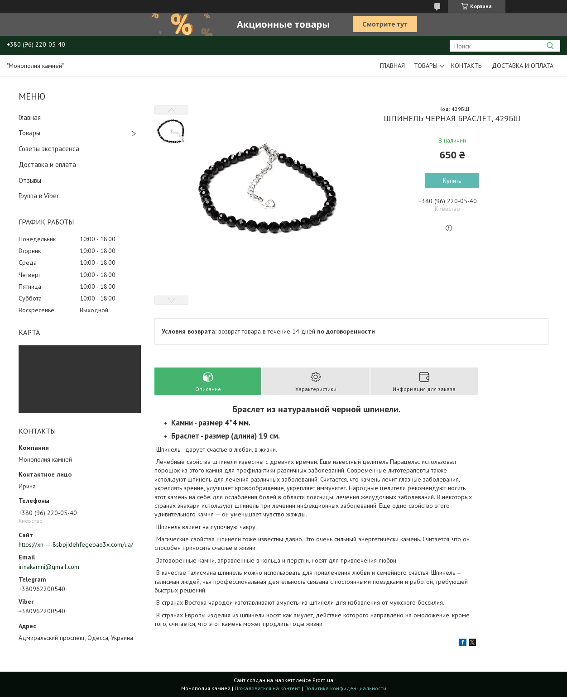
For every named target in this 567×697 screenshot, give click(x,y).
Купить (452, 181)
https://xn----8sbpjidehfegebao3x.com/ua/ (76, 544)
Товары (425, 66)
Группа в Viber (39, 195)
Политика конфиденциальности (345, 688)
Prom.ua (322, 680)
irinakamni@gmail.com (49, 567)
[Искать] (550, 46)
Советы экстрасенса (49, 148)
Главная (392, 66)
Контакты (467, 66)
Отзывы (30, 180)
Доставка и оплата (522, 66)
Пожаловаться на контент (267, 688)
